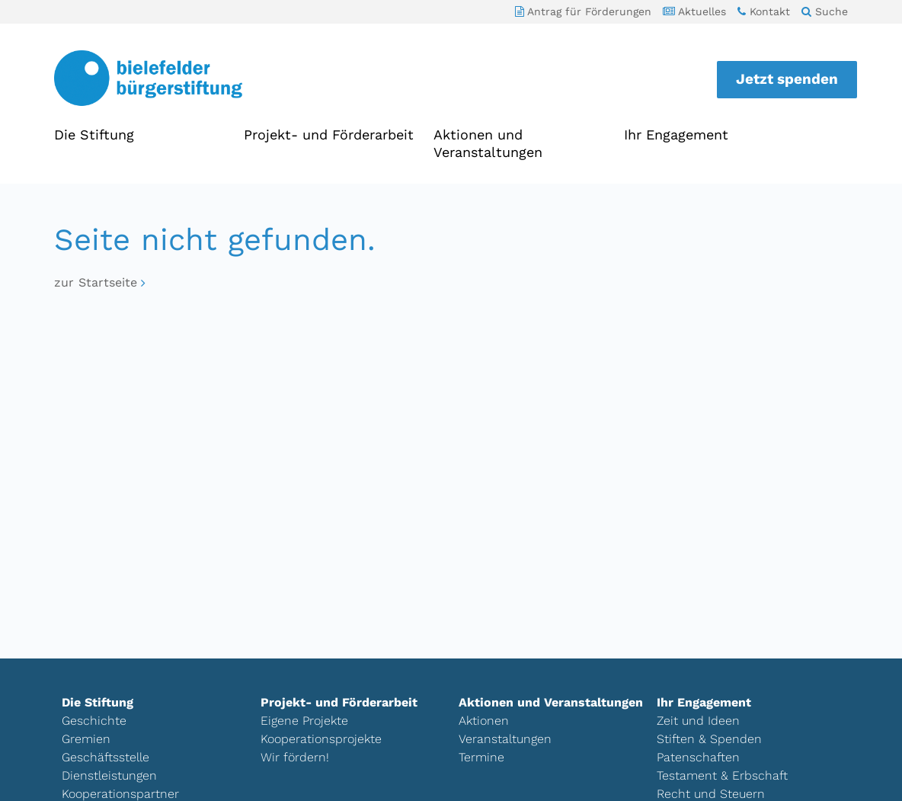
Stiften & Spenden (709, 739)
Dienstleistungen (109, 775)
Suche (824, 11)
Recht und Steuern (711, 794)
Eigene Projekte (304, 720)
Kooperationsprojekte (321, 739)
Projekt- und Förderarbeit (329, 135)
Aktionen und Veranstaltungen (487, 143)
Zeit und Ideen (698, 720)
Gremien (86, 739)
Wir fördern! (295, 757)
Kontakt (763, 11)
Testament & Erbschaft (722, 775)
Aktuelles (694, 11)
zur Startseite (95, 282)
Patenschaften (698, 757)
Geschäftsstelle (105, 757)
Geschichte (94, 720)
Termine (481, 757)
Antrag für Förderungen (583, 11)
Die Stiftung (94, 135)
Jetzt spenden (787, 79)
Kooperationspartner (120, 794)
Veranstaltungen (505, 739)
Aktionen (484, 720)
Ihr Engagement (676, 135)
